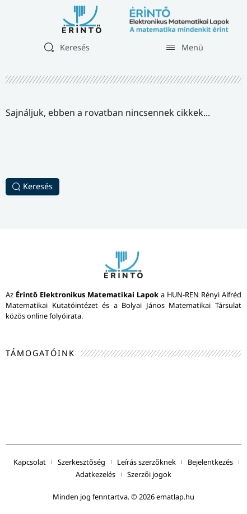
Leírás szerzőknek (146, 462)
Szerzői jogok (149, 474)
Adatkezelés (95, 474)
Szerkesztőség (81, 462)
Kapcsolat (29, 462)
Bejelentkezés (210, 462)
